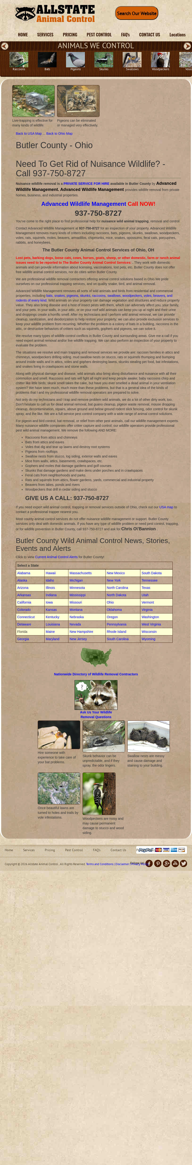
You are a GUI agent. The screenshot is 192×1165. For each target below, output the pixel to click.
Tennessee (150, 580)
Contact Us (118, 850)
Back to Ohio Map (59, 133)
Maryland (52, 639)
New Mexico (116, 573)
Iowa (49, 602)
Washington (150, 617)
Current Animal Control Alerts (56, 557)
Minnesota (77, 588)
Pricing (50, 850)
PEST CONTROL (99, 34)
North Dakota (116, 595)
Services (29, 850)
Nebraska (77, 617)
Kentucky (52, 617)
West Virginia (151, 624)
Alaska (22, 580)
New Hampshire (81, 632)
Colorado (24, 610)
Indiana (51, 595)
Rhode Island (116, 632)
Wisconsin (149, 632)
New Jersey (78, 639)
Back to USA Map (29, 133)
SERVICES (45, 34)
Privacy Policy (146, 850)
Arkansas (24, 595)
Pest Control (74, 850)
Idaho (50, 580)
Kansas (51, 610)
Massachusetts (81, 573)
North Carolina (117, 588)
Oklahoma (114, 610)
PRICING (70, 34)
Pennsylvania (116, 624)
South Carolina (118, 639)
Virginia (147, 610)
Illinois (50, 588)
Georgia (23, 639)
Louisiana (53, 624)
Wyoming (148, 639)
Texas (146, 588)
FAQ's (125, 34)
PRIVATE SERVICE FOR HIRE (86, 184)
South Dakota (152, 573)
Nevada (75, 624)
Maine (50, 632)
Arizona (22, 588)
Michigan (76, 580)
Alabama (23, 573)
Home (9, 850)
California (24, 602)
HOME (23, 34)
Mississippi (78, 595)
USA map (166, 507)
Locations (178, 34)
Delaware (24, 624)
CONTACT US (149, 34)
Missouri (76, 602)
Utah (145, 595)
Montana (76, 610)
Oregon (112, 617)
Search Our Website (136, 14)
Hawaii (51, 573)
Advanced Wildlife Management (83, 204)
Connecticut (26, 617)
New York (114, 580)
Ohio (110, 602)
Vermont (148, 602)
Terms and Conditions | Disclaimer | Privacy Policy (117, 864)
